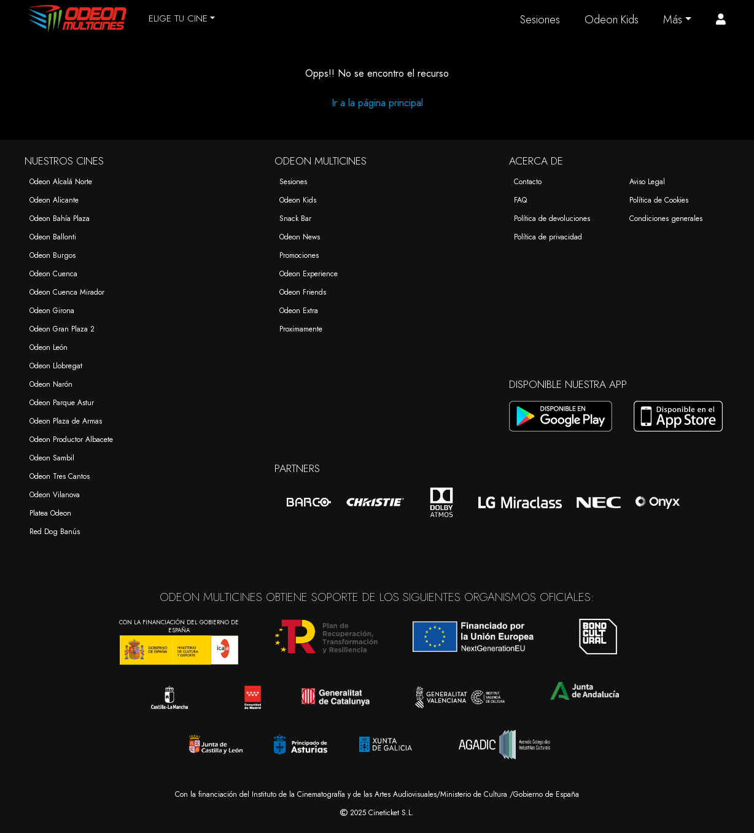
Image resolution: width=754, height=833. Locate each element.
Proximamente (300, 329)
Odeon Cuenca (53, 273)
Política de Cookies (658, 200)
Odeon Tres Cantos (59, 476)
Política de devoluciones (552, 218)
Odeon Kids (612, 20)
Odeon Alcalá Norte (60, 181)
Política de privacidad (548, 236)
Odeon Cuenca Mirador (66, 292)
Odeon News (299, 236)
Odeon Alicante (54, 200)
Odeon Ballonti (52, 236)
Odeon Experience (308, 273)
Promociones (299, 255)
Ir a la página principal (377, 103)
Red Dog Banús (54, 531)
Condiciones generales (665, 218)
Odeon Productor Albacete (71, 439)
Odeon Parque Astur (61, 402)
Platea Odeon (50, 513)
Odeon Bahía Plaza (59, 218)
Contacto (528, 181)
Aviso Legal (647, 181)
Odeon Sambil (51, 457)
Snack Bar (295, 218)
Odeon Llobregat (55, 365)
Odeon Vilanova (54, 494)
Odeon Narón (50, 384)
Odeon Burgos (52, 255)
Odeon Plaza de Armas (65, 421)
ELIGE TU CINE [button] (178, 18)
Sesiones (540, 20)
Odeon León (48, 347)
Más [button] (672, 20)
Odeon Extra (298, 310)
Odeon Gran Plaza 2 (62, 329)
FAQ (520, 200)
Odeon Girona (51, 310)
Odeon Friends (302, 292)
